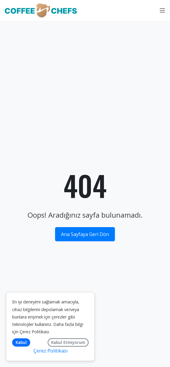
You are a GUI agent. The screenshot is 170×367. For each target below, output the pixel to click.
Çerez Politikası (34, 331)
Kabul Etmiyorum (68, 342)
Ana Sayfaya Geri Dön (85, 234)
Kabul (21, 342)
